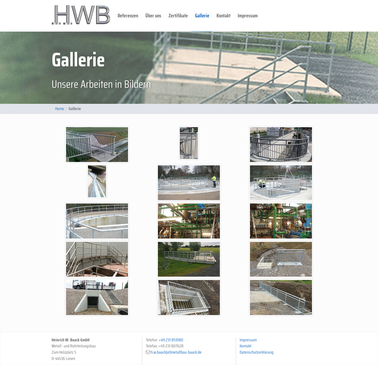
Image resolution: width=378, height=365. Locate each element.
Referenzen (128, 16)
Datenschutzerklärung (256, 352)
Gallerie (202, 16)
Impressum (248, 16)
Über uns (153, 16)
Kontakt (223, 16)
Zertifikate (178, 16)
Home (59, 108)
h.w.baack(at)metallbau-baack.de (176, 352)
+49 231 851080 (171, 340)
